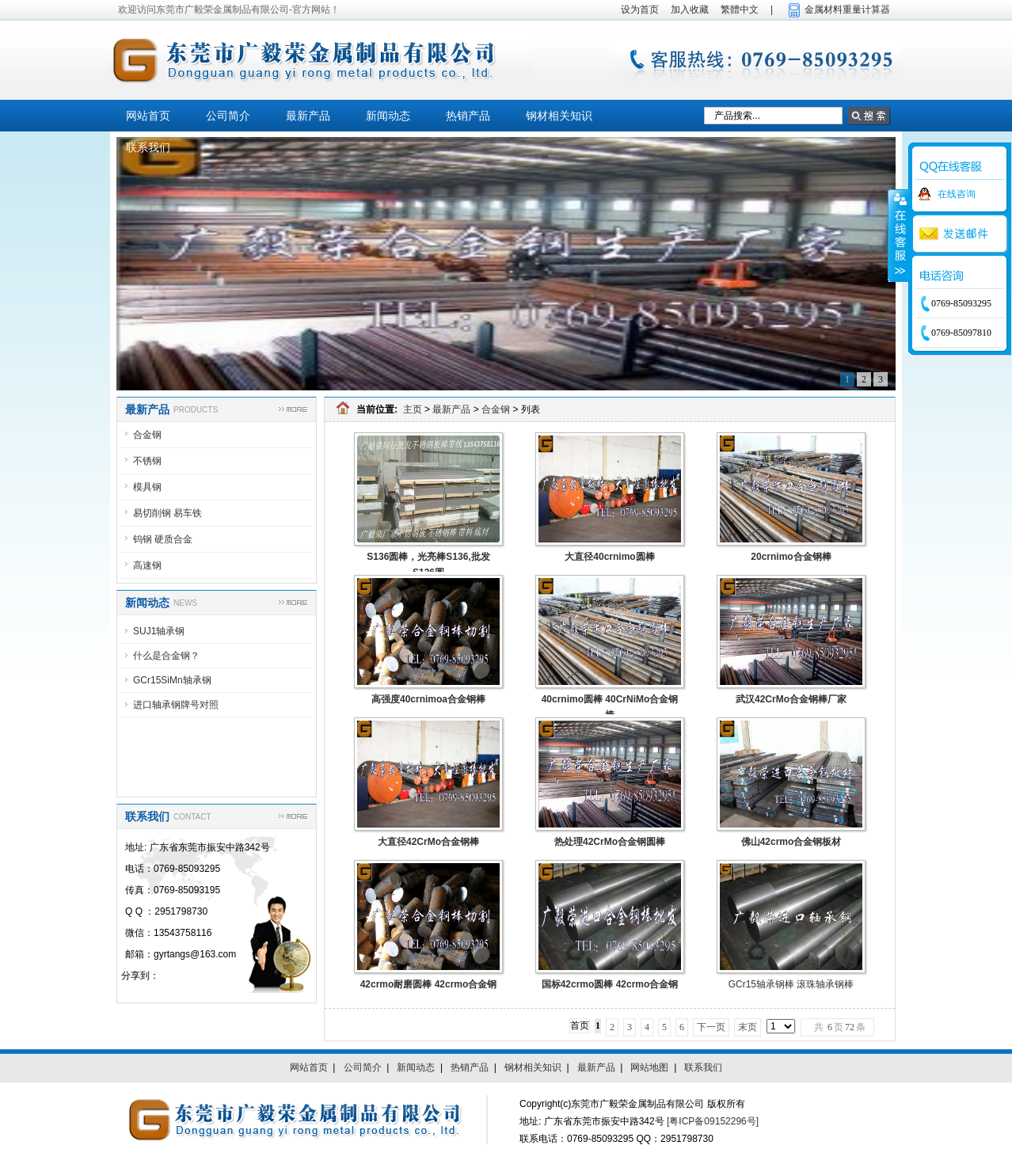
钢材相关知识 (559, 115)
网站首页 (148, 115)
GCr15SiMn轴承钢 (172, 680)
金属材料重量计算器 (847, 9)
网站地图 (649, 1067)
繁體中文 (740, 9)
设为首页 (640, 9)
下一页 (711, 1027)
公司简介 (228, 115)
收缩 (899, 235)
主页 (412, 409)
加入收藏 (690, 9)
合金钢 (147, 434)
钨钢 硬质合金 (162, 539)
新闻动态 (388, 115)
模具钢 (147, 487)
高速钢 (147, 565)
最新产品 (308, 115)
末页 (747, 1027)
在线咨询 (957, 194)
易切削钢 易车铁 (167, 513)
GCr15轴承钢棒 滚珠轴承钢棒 (791, 984)
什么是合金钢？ (166, 655)
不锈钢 (147, 460)
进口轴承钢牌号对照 (176, 704)
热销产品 (468, 115)
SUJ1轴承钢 (159, 631)
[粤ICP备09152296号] (713, 1121)
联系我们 (148, 147)
